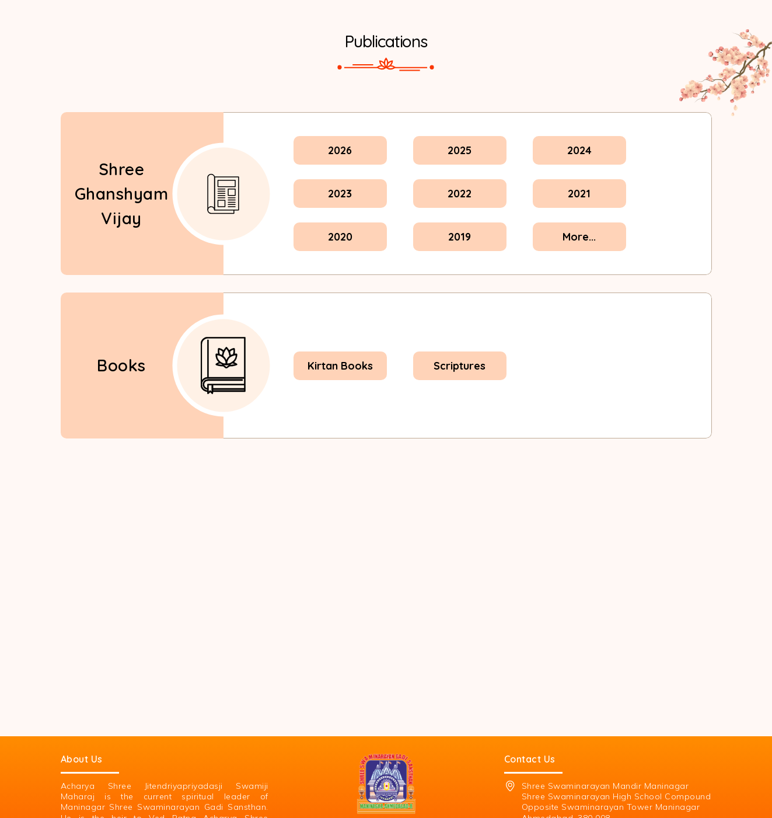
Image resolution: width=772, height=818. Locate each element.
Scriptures (459, 366)
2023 (340, 193)
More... (579, 236)
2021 (579, 193)
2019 (459, 236)
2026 (340, 150)
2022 (459, 193)
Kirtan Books (340, 366)
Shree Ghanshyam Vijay (122, 193)
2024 (579, 150)
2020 (340, 236)
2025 (459, 150)
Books (121, 365)
